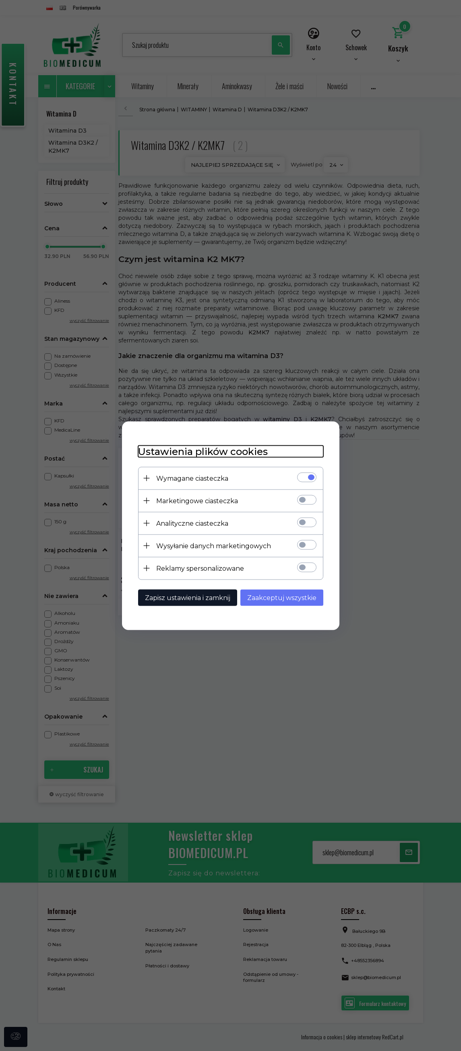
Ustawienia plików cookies (203, 451)
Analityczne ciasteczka (192, 523)
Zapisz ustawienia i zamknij (187, 597)
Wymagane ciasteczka (192, 478)
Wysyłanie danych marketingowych (213, 545)
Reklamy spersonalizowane (200, 568)
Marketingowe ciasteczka (197, 500)
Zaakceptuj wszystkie (281, 597)
